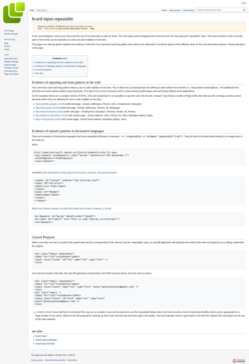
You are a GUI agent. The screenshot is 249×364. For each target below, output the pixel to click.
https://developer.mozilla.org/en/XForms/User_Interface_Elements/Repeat (78, 172)
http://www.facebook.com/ (48, 111)
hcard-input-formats (45, 343)
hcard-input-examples (46, 339)
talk (82, 26)
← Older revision (49, 28)
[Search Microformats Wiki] (221, 10)
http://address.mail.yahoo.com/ (50, 115)
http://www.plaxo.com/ (46, 107)
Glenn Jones (45, 312)
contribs (88, 26)
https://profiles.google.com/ (48, 104)
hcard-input (41, 336)
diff (39, 28)
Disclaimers (72, 360)
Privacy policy (37, 360)
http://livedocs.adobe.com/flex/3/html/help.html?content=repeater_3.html (73, 208)
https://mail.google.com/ (47, 119)
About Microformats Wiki (55, 360)
